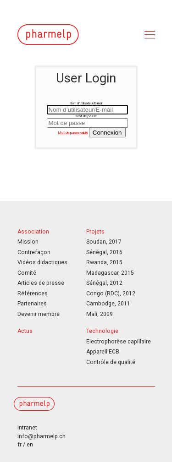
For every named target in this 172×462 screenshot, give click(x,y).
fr (19, 444)
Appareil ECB (102, 351)
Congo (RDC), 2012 (110, 293)
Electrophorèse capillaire (118, 341)
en (30, 444)
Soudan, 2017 (104, 242)
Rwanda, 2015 (104, 262)
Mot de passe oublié (73, 132)
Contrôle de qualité (110, 362)
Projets (95, 231)
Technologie (102, 331)
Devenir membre (38, 314)
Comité (26, 273)
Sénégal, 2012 (104, 283)
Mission (28, 242)
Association (33, 231)
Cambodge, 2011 (108, 303)
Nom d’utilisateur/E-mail (86, 103)
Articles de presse (40, 283)
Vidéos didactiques (42, 262)
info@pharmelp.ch (41, 436)
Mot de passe (86, 116)
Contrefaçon (33, 252)
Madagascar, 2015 (110, 273)
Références (32, 293)
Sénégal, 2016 (104, 252)
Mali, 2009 (99, 314)
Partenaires (32, 303)
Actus (25, 331)
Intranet (27, 427)
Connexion (107, 132)
